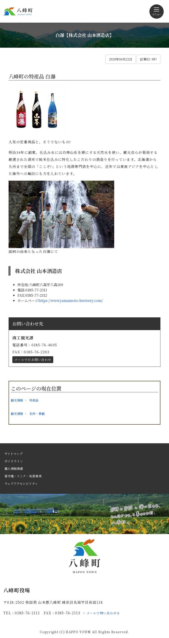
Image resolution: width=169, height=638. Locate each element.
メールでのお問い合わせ (32, 359)
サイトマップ (13, 453)
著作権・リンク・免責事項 (22, 476)
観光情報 (17, 400)
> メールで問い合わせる (101, 613)
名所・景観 (37, 413)
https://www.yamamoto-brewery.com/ (71, 300)
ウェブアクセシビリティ (21, 483)
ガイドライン (13, 461)
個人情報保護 (13, 468)
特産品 (34, 400)
